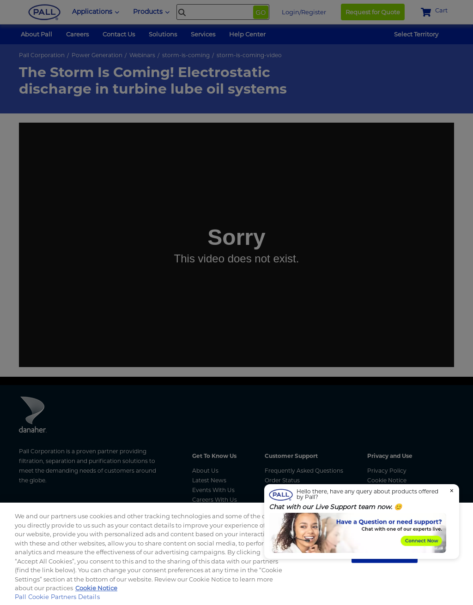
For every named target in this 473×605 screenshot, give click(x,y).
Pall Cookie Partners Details (57, 596)
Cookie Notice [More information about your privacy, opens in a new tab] (96, 588)
